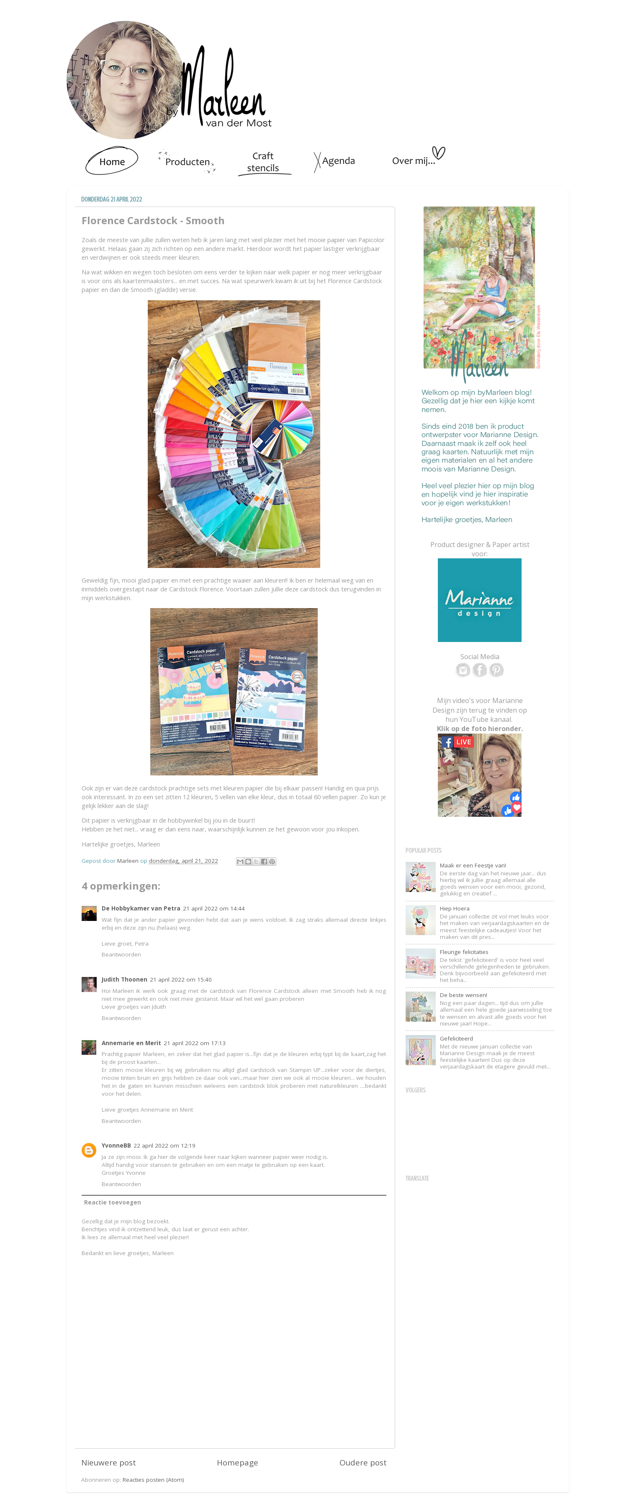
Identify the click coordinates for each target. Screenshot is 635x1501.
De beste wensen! (463, 995)
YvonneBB (116, 1145)
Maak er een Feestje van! (473, 865)
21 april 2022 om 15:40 (181, 979)
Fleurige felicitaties (464, 952)
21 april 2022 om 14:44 (214, 908)
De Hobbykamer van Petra (141, 908)
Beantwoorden (121, 954)
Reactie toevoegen (112, 1202)
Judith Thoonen (124, 979)
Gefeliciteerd (456, 1038)
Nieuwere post (108, 1462)
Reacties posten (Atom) (153, 1479)
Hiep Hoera (455, 908)
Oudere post (363, 1462)
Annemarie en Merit (131, 1043)
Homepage (237, 1462)
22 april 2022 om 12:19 (164, 1145)
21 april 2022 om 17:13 (195, 1043)
